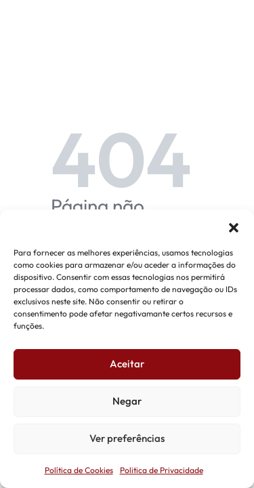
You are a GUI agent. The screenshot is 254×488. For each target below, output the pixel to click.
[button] (233, 226)
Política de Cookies (79, 470)
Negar (127, 400)
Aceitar (127, 363)
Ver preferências (127, 438)
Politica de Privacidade (161, 470)
